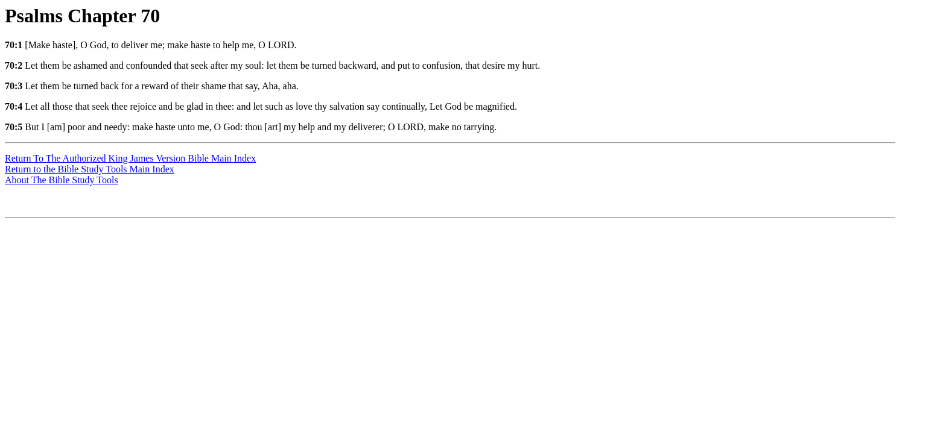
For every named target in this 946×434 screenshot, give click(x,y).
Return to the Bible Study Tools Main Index (89, 169)
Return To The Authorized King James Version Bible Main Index (130, 158)
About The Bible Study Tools (61, 180)
